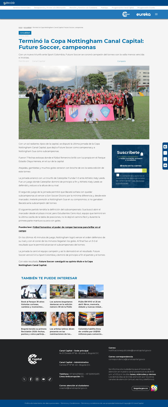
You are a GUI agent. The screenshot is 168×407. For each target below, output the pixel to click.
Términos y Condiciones (70, 403)
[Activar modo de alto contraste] (165, 147)
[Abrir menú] (156, 14)
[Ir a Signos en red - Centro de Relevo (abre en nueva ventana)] (165, 165)
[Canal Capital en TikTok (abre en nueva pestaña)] (50, 381)
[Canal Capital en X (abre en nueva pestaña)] (24, 381)
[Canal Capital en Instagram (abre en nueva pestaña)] (37, 381)
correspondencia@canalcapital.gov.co (127, 359)
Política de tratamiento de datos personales (42, 403)
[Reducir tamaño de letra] (165, 153)
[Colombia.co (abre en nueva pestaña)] (154, 388)
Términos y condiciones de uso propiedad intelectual (102, 403)
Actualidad (25, 33)
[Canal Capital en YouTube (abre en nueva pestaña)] (43, 381)
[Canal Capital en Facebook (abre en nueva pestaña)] (30, 381)
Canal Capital (38, 61)
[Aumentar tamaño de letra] (165, 159)
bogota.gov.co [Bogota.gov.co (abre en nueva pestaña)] (141, 388)
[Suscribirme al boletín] (144, 171)
